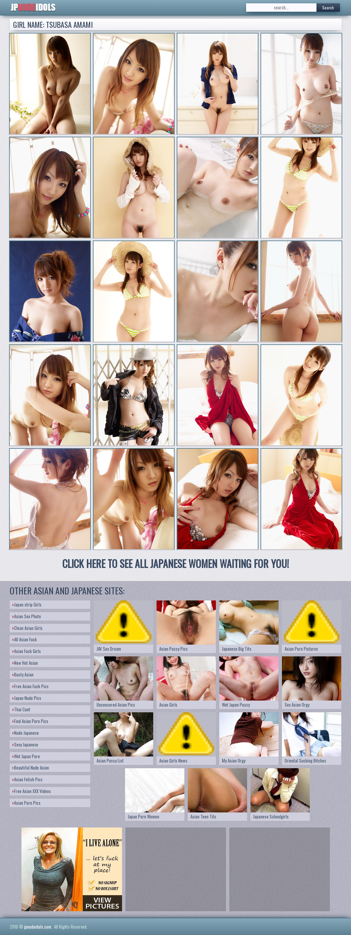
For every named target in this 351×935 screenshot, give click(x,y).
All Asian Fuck (24, 639)
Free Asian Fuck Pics (30, 686)
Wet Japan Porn (26, 756)
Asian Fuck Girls (26, 651)
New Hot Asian (25, 662)
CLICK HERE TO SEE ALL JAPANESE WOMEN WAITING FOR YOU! (175, 563)
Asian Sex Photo (26, 616)
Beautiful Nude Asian (30, 767)
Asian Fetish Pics (27, 779)
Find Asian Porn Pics (30, 721)
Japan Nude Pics (26, 698)
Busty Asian (23, 674)
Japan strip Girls (27, 604)
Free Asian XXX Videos (31, 791)
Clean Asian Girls (27, 628)
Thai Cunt (21, 709)
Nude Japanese (25, 732)
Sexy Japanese (25, 744)
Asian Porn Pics (26, 802)
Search (328, 7)
